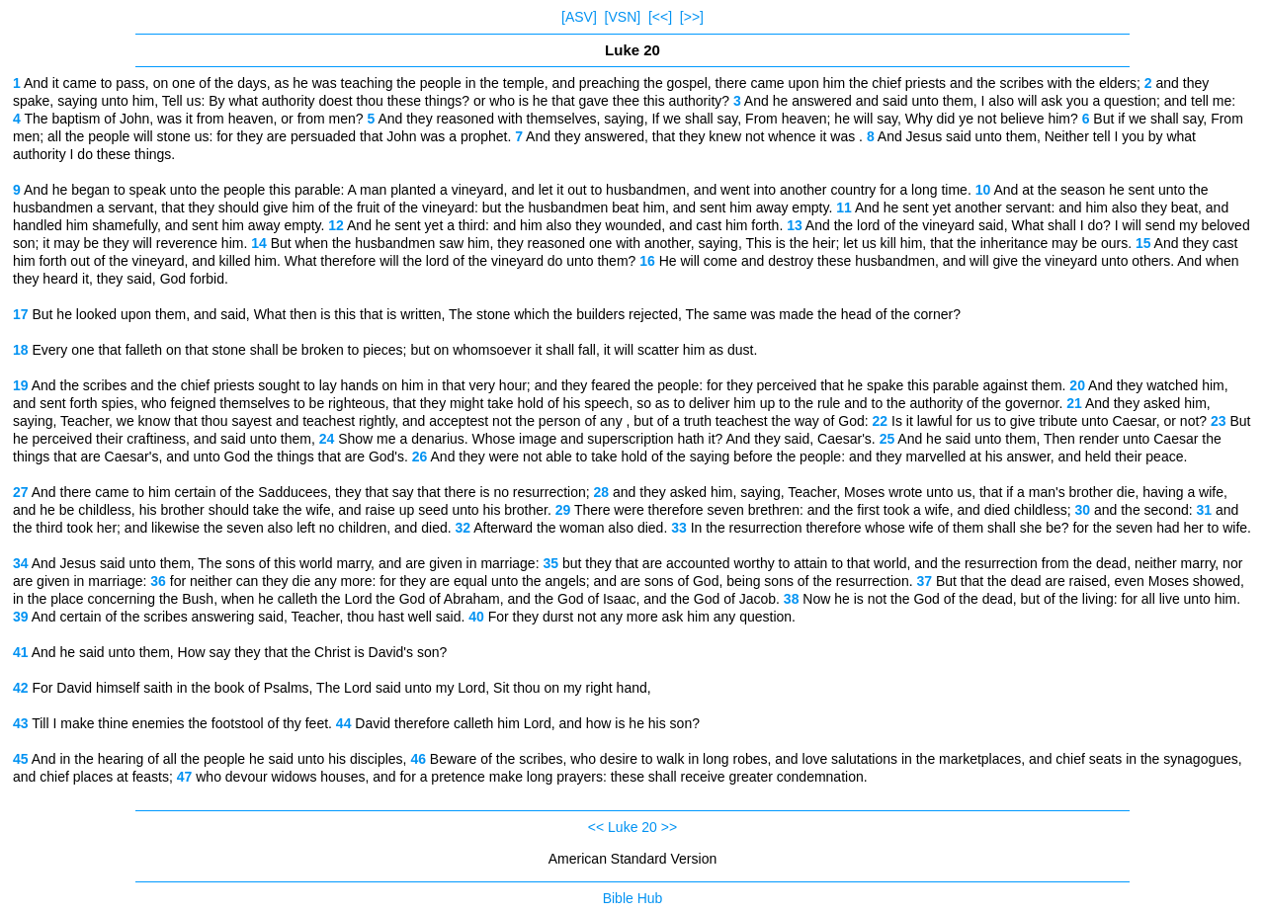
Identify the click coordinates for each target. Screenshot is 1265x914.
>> (669, 827)
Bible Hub (633, 898)
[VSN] (623, 17)
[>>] (692, 17)
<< (596, 827)
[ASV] (579, 17)
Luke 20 (632, 827)
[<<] (660, 17)
